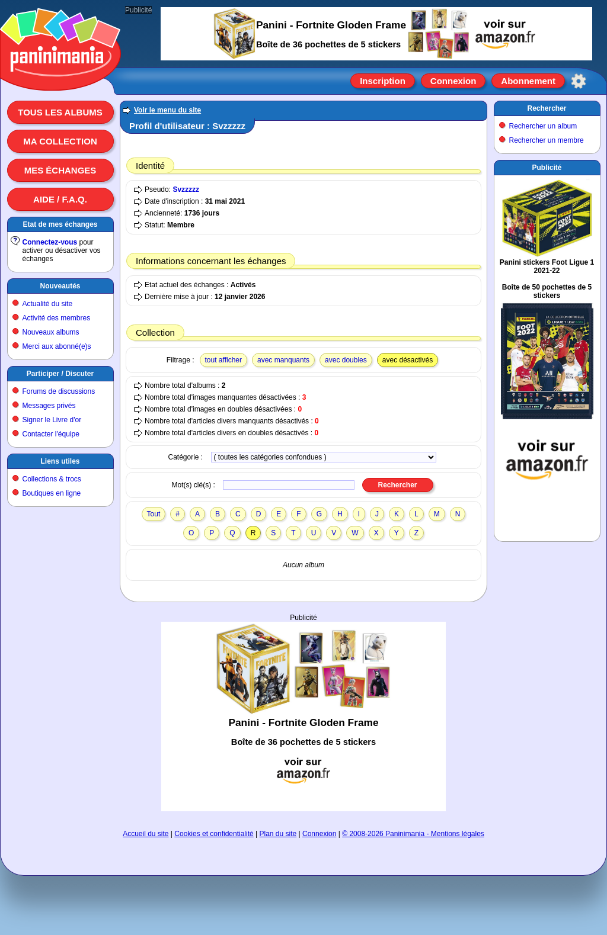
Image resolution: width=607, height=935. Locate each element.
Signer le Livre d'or (52, 420)
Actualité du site (48, 304)
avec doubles (346, 360)
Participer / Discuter (60, 373)
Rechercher (546, 108)
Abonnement (528, 81)
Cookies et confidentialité (213, 834)
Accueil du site (145, 834)
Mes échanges (60, 170)
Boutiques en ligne (52, 493)
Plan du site (278, 834)
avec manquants (283, 360)
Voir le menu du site (167, 110)
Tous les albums (60, 112)
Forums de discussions (59, 391)
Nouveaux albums (51, 332)
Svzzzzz (185, 189)
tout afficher (223, 360)
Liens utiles (59, 461)
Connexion (453, 81)
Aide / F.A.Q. (60, 199)
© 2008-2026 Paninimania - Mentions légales (413, 834)
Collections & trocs (52, 479)
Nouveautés (60, 286)
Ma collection (60, 141)
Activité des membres (57, 318)
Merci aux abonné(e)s (57, 346)
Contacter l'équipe (51, 434)
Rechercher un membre (546, 140)
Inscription (382, 81)
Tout (154, 514)
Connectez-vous (50, 242)
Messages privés (49, 405)
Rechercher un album (543, 126)
